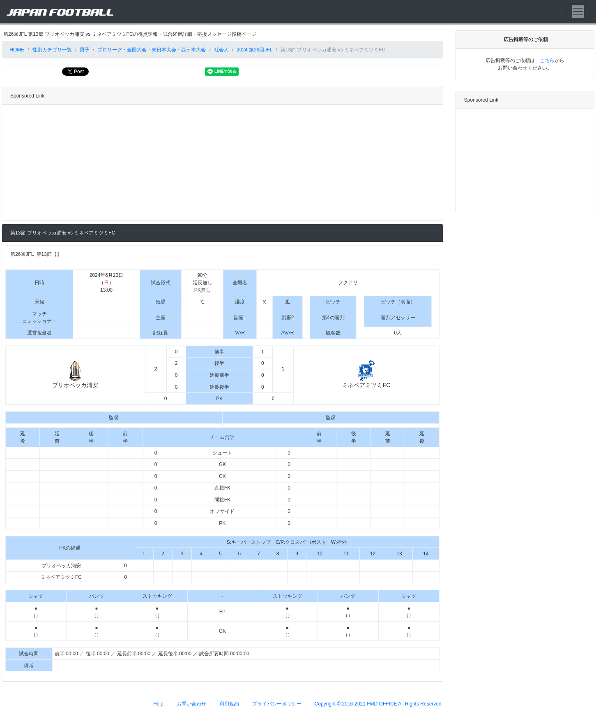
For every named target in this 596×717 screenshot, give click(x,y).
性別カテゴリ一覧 (52, 50)
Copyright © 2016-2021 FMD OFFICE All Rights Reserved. (379, 703)
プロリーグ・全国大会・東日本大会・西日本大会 (151, 50)
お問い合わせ (191, 703)
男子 (85, 50)
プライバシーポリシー (276, 703)
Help (158, 703)
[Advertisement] (221, 162)
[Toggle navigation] (577, 11)
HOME (16, 50)
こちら (547, 60)
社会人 (221, 50)
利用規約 (229, 703)
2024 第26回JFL (254, 50)
